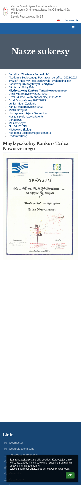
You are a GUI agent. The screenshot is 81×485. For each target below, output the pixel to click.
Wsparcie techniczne (21, 448)
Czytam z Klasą (18, 136)
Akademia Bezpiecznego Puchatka (30, 132)
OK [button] (70, 475)
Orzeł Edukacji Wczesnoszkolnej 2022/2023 (35, 97)
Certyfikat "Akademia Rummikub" (29, 74)
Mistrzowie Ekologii (20, 129)
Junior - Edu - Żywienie (22, 103)
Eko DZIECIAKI (18, 126)
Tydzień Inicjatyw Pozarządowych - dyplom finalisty (40, 80)
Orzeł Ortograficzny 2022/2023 (27, 100)
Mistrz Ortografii (18, 110)
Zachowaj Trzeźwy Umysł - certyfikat (31, 84)
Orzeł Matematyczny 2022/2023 (28, 93)
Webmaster (16, 442)
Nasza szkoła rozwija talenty (26, 116)
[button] (58, 20)
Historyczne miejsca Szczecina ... (29, 113)
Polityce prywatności (57, 468)
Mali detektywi (17, 123)
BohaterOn (15, 119)
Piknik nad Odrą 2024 (22, 87)
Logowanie (71, 20)
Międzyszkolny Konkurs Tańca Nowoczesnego (38, 90)
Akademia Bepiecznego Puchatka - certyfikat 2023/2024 (43, 77)
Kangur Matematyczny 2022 (26, 106)
